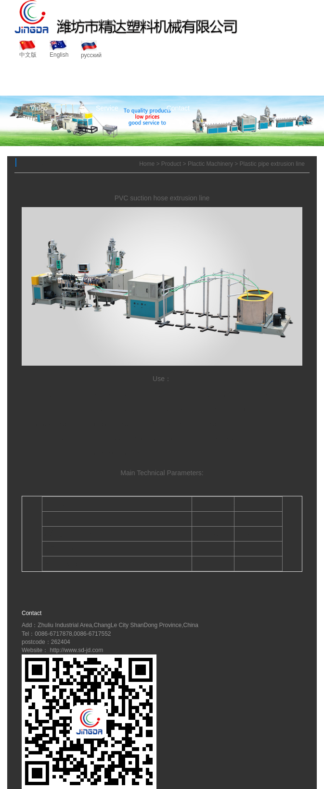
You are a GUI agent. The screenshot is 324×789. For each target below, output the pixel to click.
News (242, 79)
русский (91, 49)
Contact (178, 108)
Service (107, 108)
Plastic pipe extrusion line (272, 163)
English (60, 49)
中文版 (29, 49)
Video (39, 108)
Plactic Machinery (210, 163)
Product (173, 79)
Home (39, 79)
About (106, 79)
